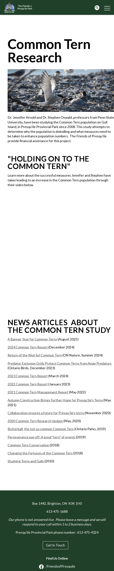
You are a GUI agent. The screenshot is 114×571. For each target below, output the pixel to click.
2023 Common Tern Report (28, 376)
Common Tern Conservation (28, 445)
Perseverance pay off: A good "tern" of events (41, 437)
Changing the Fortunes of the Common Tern (40, 453)
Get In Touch (55, 545)
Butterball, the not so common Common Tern (41, 429)
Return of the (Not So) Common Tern (35, 355)
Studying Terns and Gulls (26, 461)
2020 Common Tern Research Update (35, 421)
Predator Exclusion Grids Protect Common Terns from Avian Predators (60, 363)
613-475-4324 (87, 532)
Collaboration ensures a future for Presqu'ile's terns (46, 413)
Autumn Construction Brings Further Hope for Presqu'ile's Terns (55, 400)
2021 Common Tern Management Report (38, 392)
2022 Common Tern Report (28, 384)
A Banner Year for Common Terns (32, 339)
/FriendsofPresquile (57, 566)
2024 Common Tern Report (28, 347)
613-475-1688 (57, 511)
